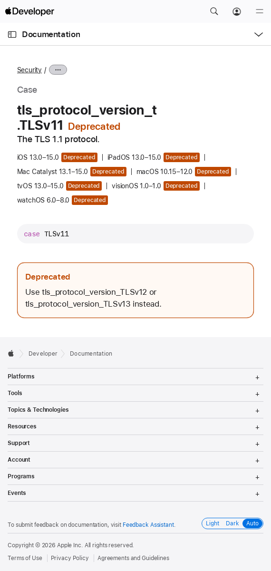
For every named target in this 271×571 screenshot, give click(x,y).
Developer (43, 353)
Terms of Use (25, 558)
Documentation (51, 34)
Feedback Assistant (148, 525)
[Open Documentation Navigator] (12, 34)
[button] (214, 11)
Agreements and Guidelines (133, 558)
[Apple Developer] (29, 11)
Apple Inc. (70, 545)
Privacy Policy (70, 558)
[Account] (236, 11)
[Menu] (259, 11)
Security (29, 70)
